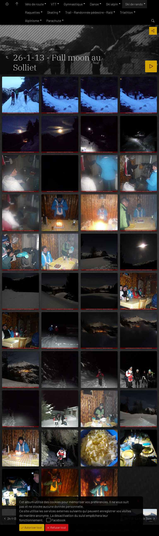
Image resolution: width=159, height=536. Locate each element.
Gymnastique (73, 4)
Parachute (53, 21)
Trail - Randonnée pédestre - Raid (89, 12)
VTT (54, 4)
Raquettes (32, 12)
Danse (94, 4)
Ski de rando (134, 4)
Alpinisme (32, 21)
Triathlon (126, 12)
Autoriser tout (33, 527)
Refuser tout (58, 527)
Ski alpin (112, 4)
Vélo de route (34, 4)
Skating (52, 12)
